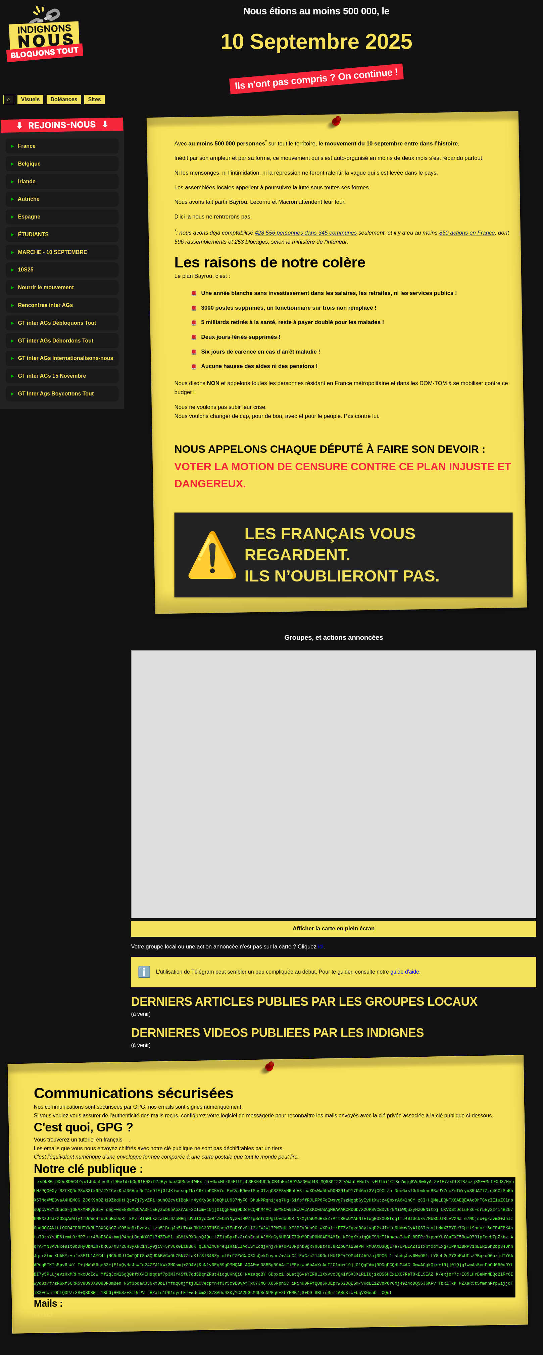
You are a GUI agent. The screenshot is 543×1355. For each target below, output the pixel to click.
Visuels (30, 99)
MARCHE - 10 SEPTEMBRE (52, 252)
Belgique (29, 164)
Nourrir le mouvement (45, 287)
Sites (94, 99)
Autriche (29, 199)
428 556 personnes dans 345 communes (306, 233)
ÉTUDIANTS (33, 234)
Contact (43, 1310)
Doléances (63, 99)
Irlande (26, 181)
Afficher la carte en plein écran (334, 928)
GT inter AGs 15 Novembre (52, 376)
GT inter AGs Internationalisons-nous (65, 358)
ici (321, 946)
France (26, 146)
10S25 (25, 269)
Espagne (29, 217)
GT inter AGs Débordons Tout (55, 341)
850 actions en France (467, 233)
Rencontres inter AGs (45, 305)
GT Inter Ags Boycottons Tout (56, 393)
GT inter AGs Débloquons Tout (57, 323)
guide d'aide (404, 972)
